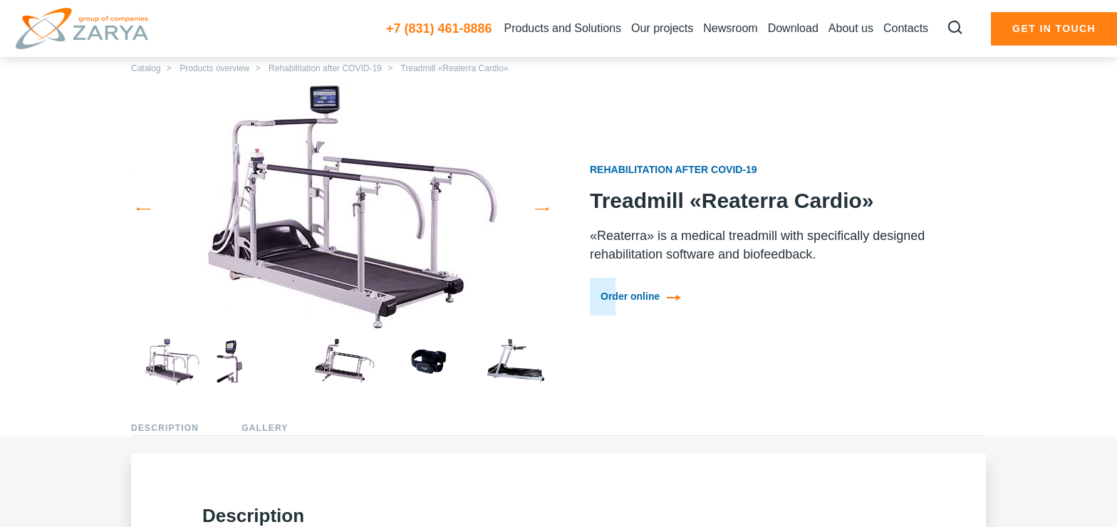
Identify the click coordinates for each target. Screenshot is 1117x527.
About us (850, 28)
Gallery (264, 428)
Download (793, 28)
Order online (641, 296)
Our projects (662, 28)
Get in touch (1054, 28)
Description (165, 428)
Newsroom (730, 28)
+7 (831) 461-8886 (439, 28)
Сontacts (905, 28)
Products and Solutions (563, 28)
